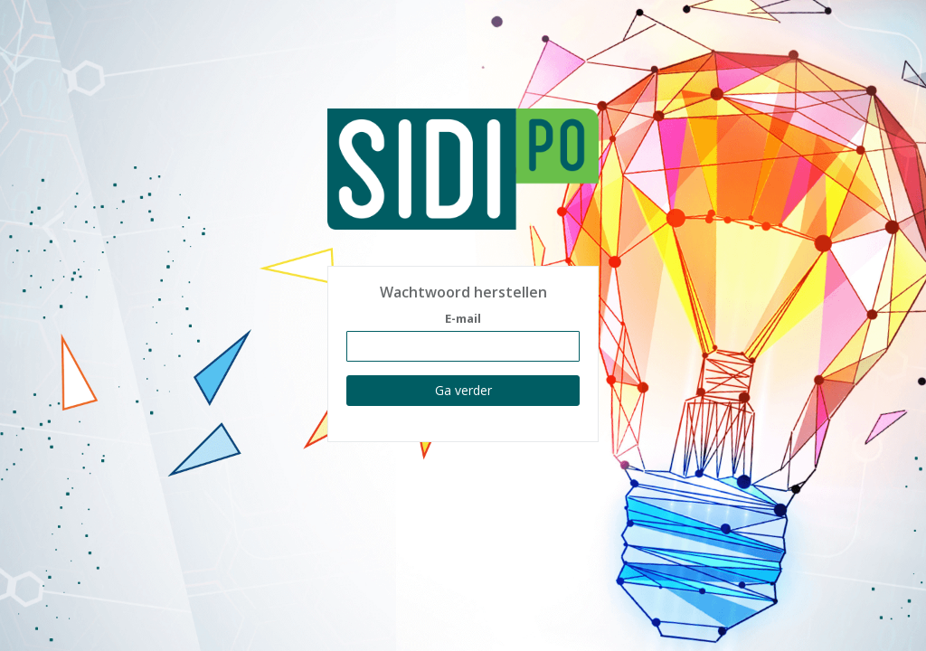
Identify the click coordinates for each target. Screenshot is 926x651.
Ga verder (463, 390)
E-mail (463, 318)
